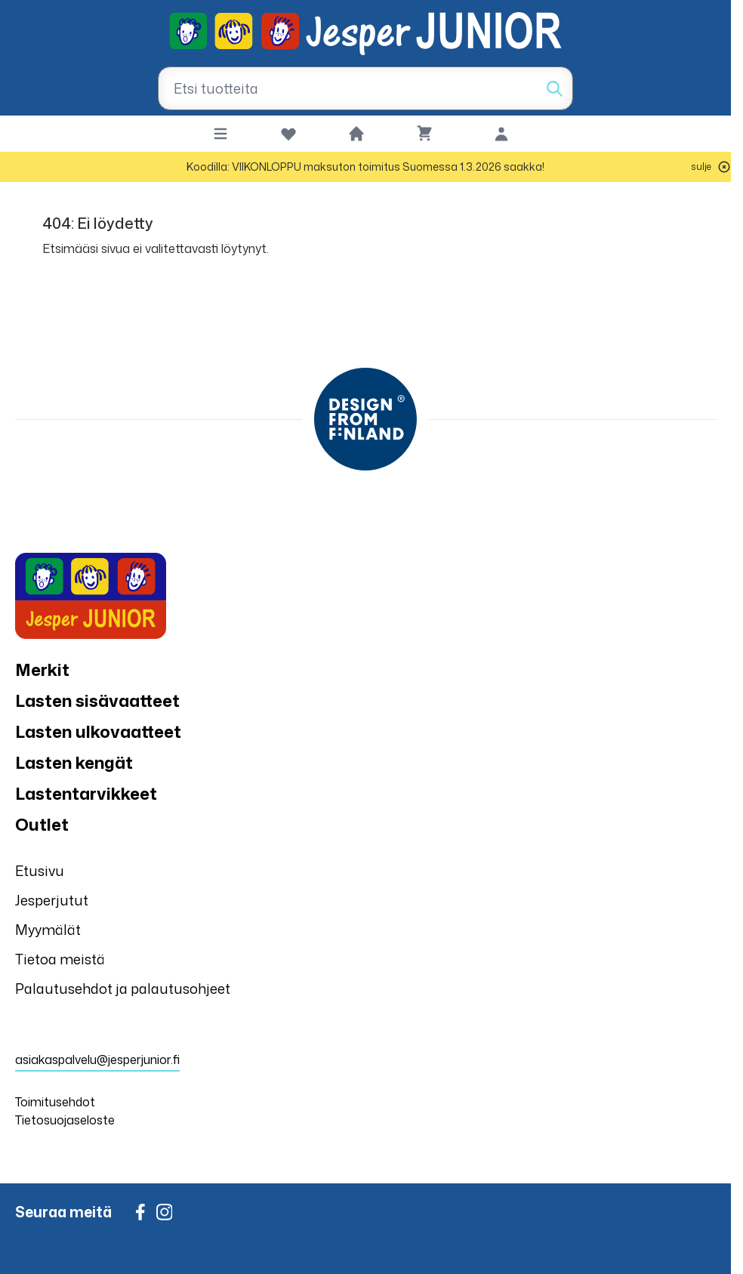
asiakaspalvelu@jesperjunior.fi (97, 1059)
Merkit (42, 669)
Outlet (42, 824)
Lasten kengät (74, 762)
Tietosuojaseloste (65, 1120)
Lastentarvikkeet (86, 793)
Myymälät (48, 929)
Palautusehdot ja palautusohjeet (122, 988)
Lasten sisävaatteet (97, 700)
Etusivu (39, 871)
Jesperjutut (51, 900)
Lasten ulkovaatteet (98, 731)
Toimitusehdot (55, 1102)
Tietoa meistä (60, 959)
